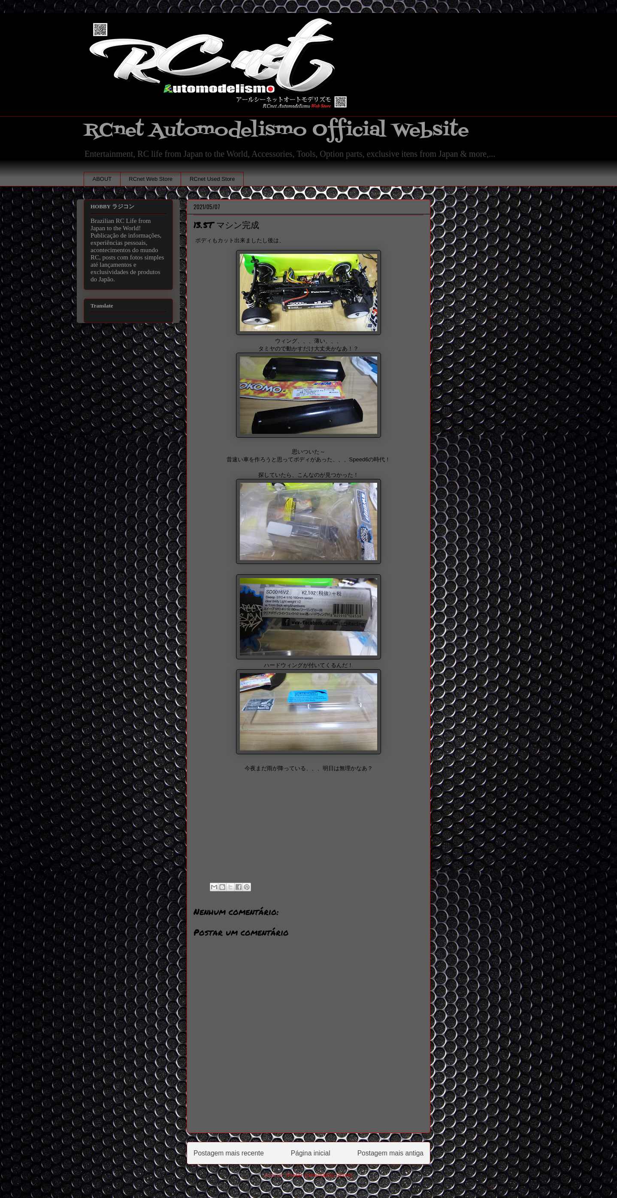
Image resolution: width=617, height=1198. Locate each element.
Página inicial (310, 1153)
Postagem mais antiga (390, 1153)
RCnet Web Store (150, 179)
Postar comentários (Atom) (319, 1175)
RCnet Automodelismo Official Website (276, 130)
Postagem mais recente (229, 1153)
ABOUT (102, 179)
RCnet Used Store (212, 179)
